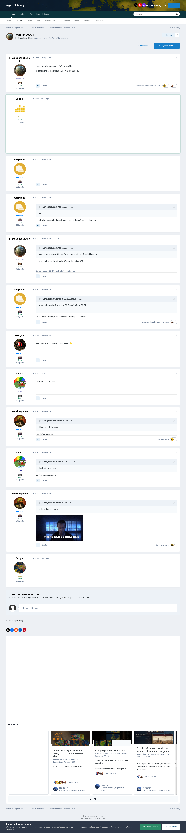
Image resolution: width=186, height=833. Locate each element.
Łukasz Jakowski (60, 759)
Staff (38, 21)
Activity (22, 14)
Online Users (50, 21)
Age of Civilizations (60, 38)
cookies (22, 827)
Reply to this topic (166, 46)
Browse (11, 15)
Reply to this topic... (30, 608)
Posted (42, 58)
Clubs (9, 21)
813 (20, 436)
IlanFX (19, 373)
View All (93, 799)
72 (20, 398)
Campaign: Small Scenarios (110, 750)
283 (20, 360)
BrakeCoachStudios (26, 38)
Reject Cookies (170, 827)
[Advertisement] (83, 124)
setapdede (149, 86)
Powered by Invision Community (93, 818)
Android (87, 21)
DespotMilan (140, 86)
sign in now (63, 597)
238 (20, 184)
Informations (58, 762)
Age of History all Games (39, 14)
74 (20, 579)
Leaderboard (65, 21)
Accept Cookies (150, 827)
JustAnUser (165, 322)
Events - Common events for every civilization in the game (153, 750)
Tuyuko (159, 86)
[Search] (147, 14)
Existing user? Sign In (156, 6)
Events (29, 21)
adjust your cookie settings (79, 827)
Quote (43, 86)
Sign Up (174, 5)
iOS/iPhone (99, 21)
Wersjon (19, 335)
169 (20, 86)
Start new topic (143, 46)
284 (20, 119)
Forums (19, 21)
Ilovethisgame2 (19, 411)
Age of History (15, 5)
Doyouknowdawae (163, 439)
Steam (76, 21)
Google (19, 98)
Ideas (124, 753)
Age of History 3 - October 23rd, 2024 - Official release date (68, 753)
